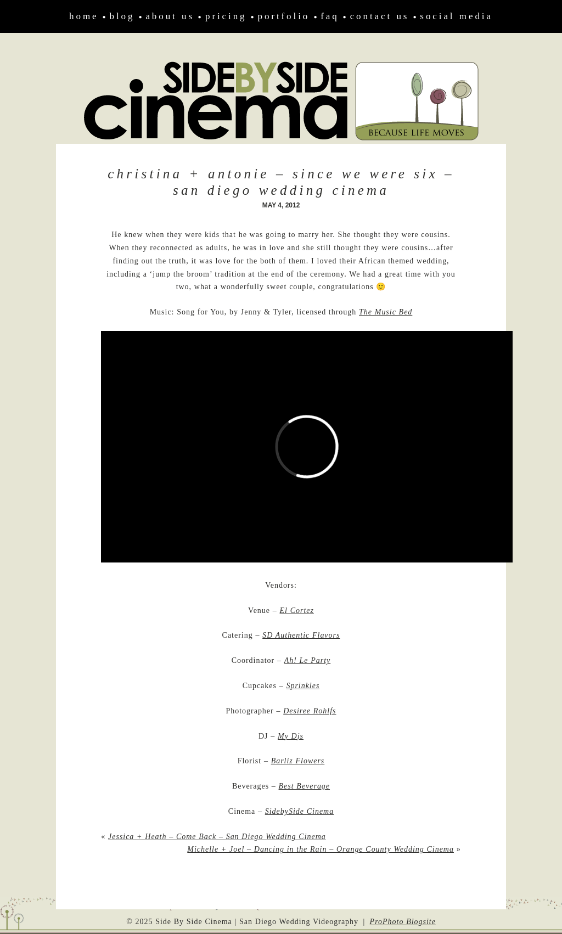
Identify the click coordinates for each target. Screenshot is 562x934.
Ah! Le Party (307, 660)
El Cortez (297, 610)
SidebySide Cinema (299, 811)
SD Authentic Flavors (301, 635)
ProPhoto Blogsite (403, 922)
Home (83, 16)
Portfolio (284, 16)
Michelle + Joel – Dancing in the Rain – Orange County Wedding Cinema (320, 849)
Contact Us (379, 16)
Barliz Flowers (298, 761)
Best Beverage (304, 786)
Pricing (226, 16)
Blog (122, 16)
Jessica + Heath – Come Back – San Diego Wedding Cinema (217, 836)
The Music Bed (385, 312)
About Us (169, 16)
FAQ (330, 16)
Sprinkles (302, 686)
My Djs (291, 736)
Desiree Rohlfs (309, 711)
